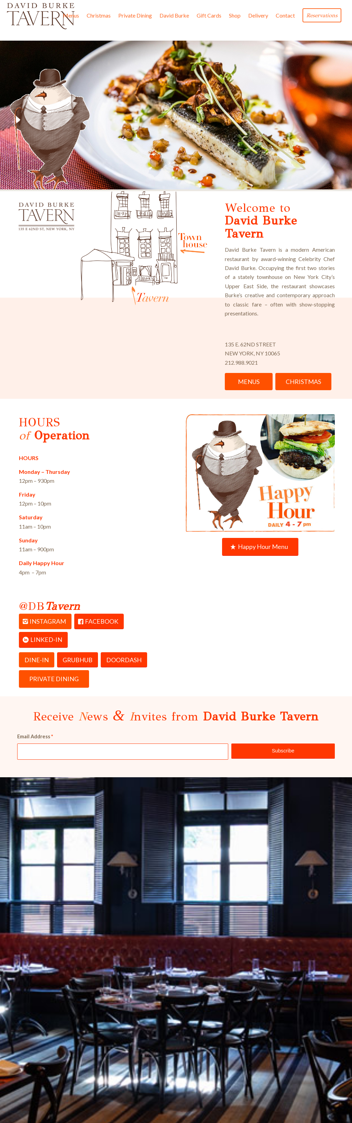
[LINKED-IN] (43, 640)
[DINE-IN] (36, 660)
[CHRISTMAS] (303, 382)
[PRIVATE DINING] (54, 679)
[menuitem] (71, 15)
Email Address (35, 736)
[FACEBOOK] (99, 622)
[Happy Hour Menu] (260, 547)
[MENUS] (249, 382)
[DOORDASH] (124, 660)
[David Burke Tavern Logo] (40, 15)
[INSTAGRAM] (45, 622)
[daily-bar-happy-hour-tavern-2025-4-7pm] (260, 473)
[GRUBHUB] (77, 660)
